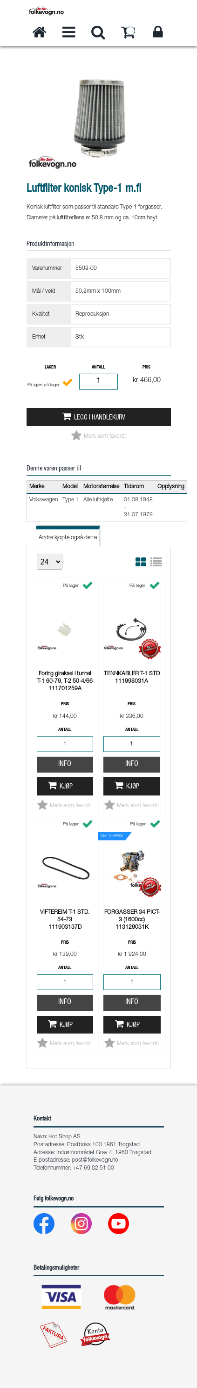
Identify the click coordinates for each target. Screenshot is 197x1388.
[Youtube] (126, 1226)
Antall (98, 367)
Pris (146, 367)
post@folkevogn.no (95, 1160)
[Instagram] (89, 1226)
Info (64, 764)
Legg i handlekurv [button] (99, 418)
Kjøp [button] (66, 787)
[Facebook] (51, 1226)
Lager (50, 367)
